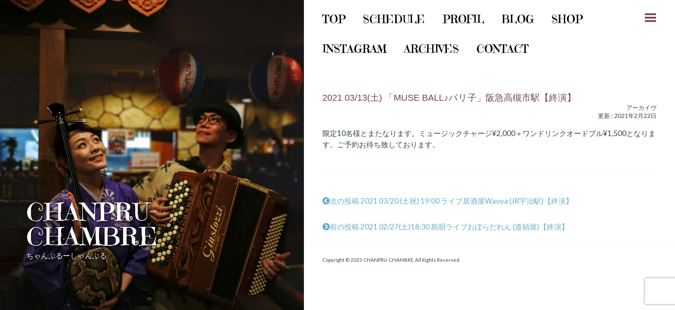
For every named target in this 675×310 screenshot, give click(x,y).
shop (567, 19)
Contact (503, 49)
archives (431, 49)
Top (334, 19)
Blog (518, 19)
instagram (354, 49)
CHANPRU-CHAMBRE (92, 224)
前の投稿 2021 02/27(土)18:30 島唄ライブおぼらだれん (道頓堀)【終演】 (445, 226)
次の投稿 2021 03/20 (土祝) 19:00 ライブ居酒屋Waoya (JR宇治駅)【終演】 (447, 200)
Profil (463, 19)
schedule (394, 19)
